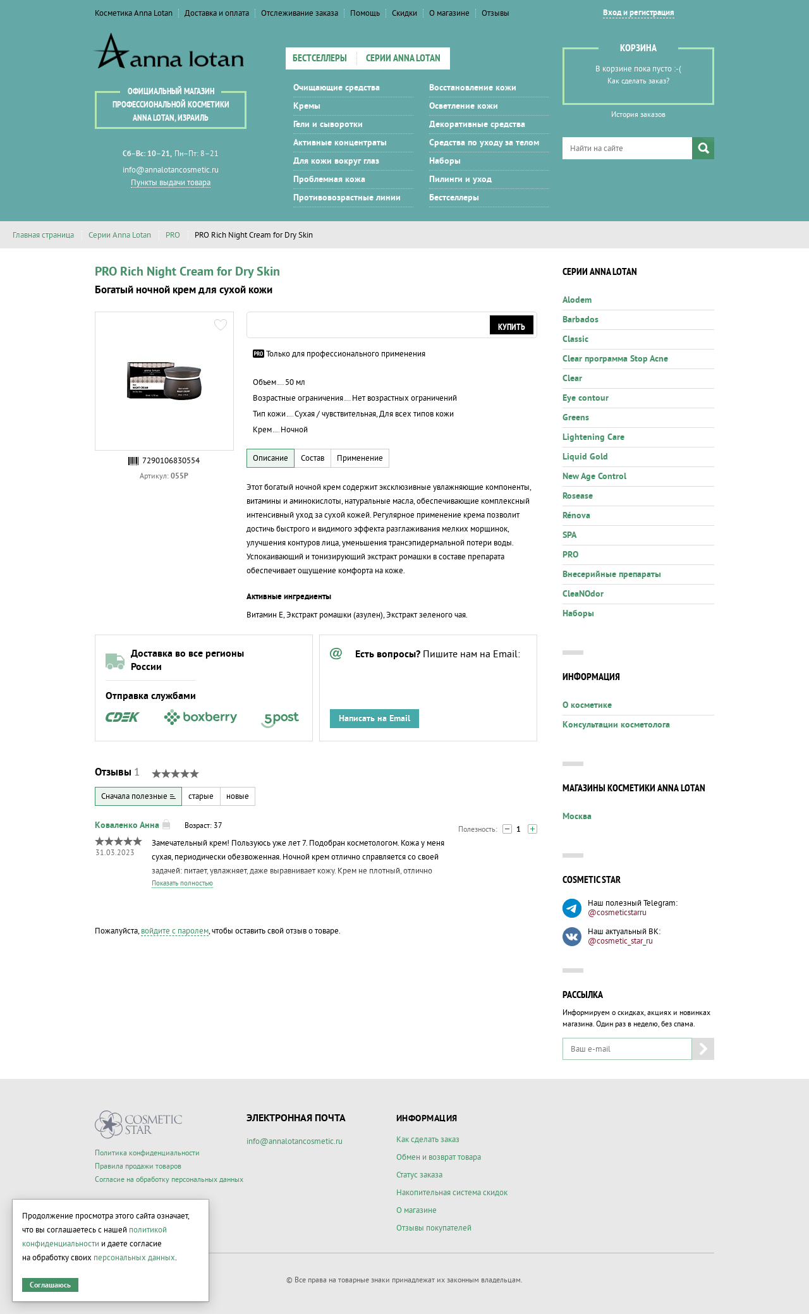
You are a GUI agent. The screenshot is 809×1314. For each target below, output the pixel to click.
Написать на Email (374, 719)
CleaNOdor (583, 594)
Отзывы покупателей (433, 1228)
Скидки (404, 13)
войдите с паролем (175, 931)
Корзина (638, 48)
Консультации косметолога (616, 725)
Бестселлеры (320, 58)
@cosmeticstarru (617, 912)
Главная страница (43, 235)
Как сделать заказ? (638, 81)
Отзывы (495, 13)
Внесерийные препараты (612, 574)
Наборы (445, 161)
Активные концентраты (340, 143)
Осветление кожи (463, 106)
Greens (576, 418)
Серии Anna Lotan (403, 58)
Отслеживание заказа (299, 13)
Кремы (306, 106)
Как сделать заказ (427, 1139)
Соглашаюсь (50, 1285)
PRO (173, 235)
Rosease (578, 496)
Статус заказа (419, 1175)
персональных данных (134, 1257)
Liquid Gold (585, 457)
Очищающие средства (336, 88)
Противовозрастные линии (347, 198)
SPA (569, 535)
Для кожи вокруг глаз (336, 161)
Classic (575, 339)
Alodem (577, 300)
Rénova (576, 516)
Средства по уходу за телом (484, 143)
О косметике (587, 705)
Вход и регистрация (638, 13)
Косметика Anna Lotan (134, 13)
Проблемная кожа (329, 179)
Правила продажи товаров (138, 1166)
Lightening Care (593, 437)
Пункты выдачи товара (170, 182)
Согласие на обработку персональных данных (169, 1180)
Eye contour (586, 398)
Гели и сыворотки (328, 124)
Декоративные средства (477, 124)
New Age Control (594, 476)
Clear (572, 379)
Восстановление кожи (472, 88)
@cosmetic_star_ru (620, 941)
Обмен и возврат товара (438, 1157)
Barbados (581, 320)
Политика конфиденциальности (147, 1153)
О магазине (449, 13)
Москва (577, 817)
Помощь (365, 13)
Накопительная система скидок (452, 1192)
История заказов (638, 115)
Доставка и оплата (217, 13)
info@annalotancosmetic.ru (171, 170)
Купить (511, 327)
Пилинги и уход (460, 179)
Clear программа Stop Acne (615, 359)
